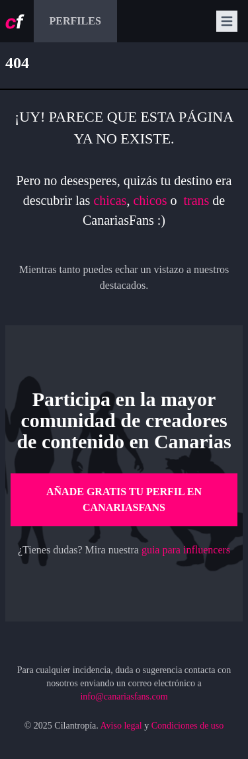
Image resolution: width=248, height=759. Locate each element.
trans (197, 200)
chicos (150, 200)
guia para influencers (186, 549)
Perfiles (75, 20)
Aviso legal (121, 726)
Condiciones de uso (187, 726)
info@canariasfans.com (123, 696)
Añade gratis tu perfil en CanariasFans (124, 499)
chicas (109, 200)
